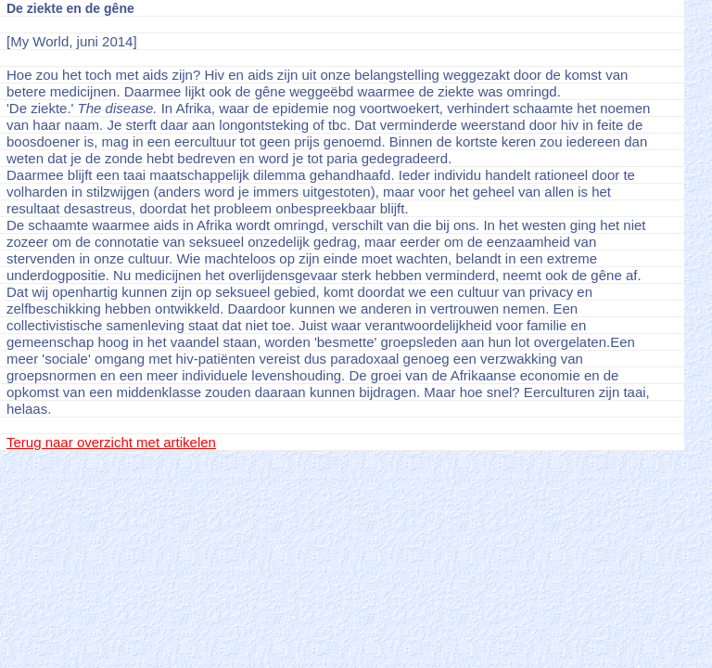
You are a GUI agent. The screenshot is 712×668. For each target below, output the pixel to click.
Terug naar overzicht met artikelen (111, 442)
